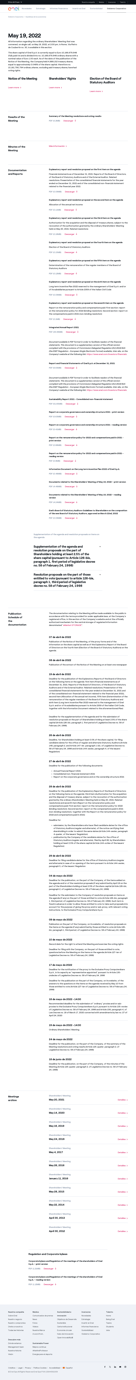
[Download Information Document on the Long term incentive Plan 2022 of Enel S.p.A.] (71, 474)
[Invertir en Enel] (92, 1323)
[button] (15, 2)
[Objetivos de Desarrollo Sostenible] (68, 1321)
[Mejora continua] (43, 1347)
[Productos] (19, 1319)
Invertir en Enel (78, 8)
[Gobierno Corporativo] (92, 1334)
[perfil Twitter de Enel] (109, 1366)
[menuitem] (104, 1366)
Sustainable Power (41, 1343)
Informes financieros (59, 8)
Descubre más (14, 1340)
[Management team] (19, 1347)
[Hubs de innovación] (68, 1334)
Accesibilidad (54, 1368)
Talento (123, 2)
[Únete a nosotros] (19, 1326)
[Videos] (43, 1326)
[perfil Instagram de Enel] (125, 1366)
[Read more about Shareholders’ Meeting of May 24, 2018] (88, 1135)
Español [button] (67, 1368)
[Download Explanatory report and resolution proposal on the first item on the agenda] (71, 192)
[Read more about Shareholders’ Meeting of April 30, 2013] (88, 1214)
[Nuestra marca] (43, 1330)
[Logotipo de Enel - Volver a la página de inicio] (14, 9)
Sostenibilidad (96, 8)
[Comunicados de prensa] (43, 1316)
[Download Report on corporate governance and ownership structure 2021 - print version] (71, 417)
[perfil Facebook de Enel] (104, 1366)
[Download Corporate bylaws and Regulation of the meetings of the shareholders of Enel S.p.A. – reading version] (50, 1285)
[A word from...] (43, 1334)
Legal (20, 1368)
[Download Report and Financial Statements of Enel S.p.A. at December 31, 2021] (71, 368)
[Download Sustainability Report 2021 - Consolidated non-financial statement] (72, 404)
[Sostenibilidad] (92, 1330)
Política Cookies (40, 1368)
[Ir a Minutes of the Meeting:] (88, 146)
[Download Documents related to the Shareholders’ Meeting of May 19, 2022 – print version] (71, 487)
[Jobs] (117, 1330)
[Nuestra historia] (19, 1350)
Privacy (28, 1368)
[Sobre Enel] (19, 1316)
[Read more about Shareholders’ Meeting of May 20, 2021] (88, 1098)
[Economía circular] (68, 1330)
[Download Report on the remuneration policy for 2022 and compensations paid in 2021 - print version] (71, 445)
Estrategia (40, 8)
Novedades (27, 8)
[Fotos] (43, 1323)
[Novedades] (92, 1316)
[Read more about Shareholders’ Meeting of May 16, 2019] (88, 1122)
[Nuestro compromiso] (19, 1323)
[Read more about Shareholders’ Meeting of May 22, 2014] (88, 1201)
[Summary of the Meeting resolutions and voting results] (70, 121)
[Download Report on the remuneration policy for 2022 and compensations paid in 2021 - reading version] (70, 461)
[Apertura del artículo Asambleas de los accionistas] (36, 17)
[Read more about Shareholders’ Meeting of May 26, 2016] (88, 1162)
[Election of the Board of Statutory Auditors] (96, 91)
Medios (101, 2)
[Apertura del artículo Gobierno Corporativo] (16, 17)
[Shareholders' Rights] (55, 87)
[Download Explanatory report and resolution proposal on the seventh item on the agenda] (69, 319)
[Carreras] (117, 1316)
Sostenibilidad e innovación (64, 1314)
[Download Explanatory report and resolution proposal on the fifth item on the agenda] (71, 274)
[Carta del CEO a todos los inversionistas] (43, 1319)
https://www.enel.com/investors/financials (107, 354)
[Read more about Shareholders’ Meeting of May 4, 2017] (88, 1149)
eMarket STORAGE (72, 625)
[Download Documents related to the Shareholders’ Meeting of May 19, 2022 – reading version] (71, 503)
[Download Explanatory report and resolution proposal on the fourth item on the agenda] (71, 253)
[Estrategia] (92, 1319)
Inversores (112, 2)
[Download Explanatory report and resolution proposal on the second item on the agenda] (70, 210)
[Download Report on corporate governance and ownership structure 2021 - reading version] (71, 430)
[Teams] (117, 1323)
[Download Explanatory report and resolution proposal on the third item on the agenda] (71, 235)
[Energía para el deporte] (43, 1354)
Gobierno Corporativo (116, 10)
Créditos (11, 1368)
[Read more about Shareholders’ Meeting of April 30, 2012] (88, 1227)
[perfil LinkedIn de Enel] (115, 1366)
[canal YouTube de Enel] (120, 1366)
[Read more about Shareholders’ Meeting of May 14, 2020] (88, 1109)
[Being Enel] (117, 1319)
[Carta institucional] (68, 1326)
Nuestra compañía (88, 2)
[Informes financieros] (92, 1326)
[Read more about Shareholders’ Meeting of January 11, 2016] (88, 1175)
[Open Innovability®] (68, 1337)
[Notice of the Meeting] (14, 87)
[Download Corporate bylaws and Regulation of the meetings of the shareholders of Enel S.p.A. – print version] (50, 1269)
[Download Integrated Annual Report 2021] (72, 332)
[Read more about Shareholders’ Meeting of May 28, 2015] (88, 1188)
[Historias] (19, 1330)
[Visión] (19, 1354)
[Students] (117, 1326)
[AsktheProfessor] (43, 1350)
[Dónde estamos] (19, 1343)
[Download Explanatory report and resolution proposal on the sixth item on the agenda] (71, 295)
